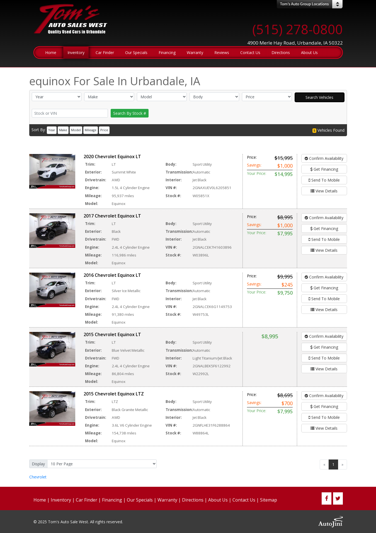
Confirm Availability (324, 158)
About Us (218, 500)
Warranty (167, 500)
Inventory (61, 500)
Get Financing (324, 169)
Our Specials (140, 500)
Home (39, 500)
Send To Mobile (324, 180)
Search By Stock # (129, 113)
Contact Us (243, 500)
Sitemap (268, 500)
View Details (324, 191)
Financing (112, 500)
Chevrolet (38, 477)
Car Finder (86, 500)
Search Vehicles (319, 97)
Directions (192, 500)
